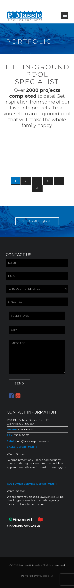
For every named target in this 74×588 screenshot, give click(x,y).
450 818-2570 (26, 429)
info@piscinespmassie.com (33, 441)
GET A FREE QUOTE (37, 221)
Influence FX (45, 575)
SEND (19, 383)
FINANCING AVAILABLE (23, 525)
